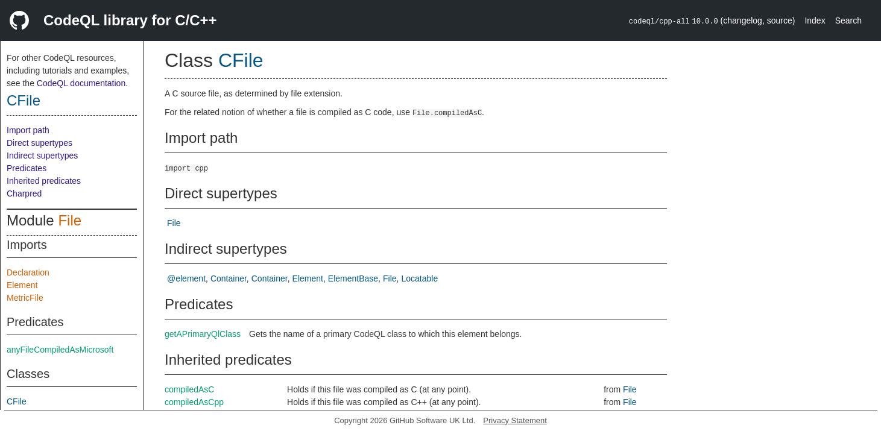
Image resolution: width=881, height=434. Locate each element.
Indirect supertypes (42, 155)
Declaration (28, 272)
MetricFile (25, 298)
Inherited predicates (44, 181)
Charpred (24, 193)
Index (814, 20)
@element (186, 278)
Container (228, 278)
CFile (23, 100)
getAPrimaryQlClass (203, 334)
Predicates (26, 168)
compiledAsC (189, 389)
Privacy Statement (515, 420)
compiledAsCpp (194, 402)
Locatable (419, 278)
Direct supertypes (39, 143)
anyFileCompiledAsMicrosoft (60, 349)
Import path (28, 130)
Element (22, 285)
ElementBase (353, 278)
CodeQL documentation (81, 83)
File (69, 220)
